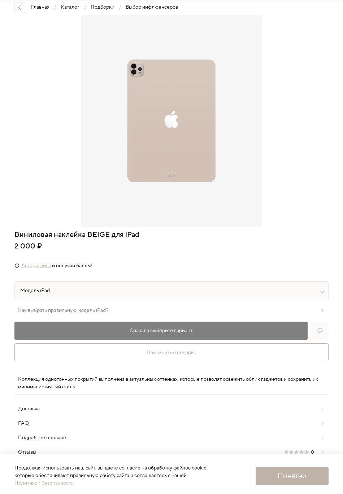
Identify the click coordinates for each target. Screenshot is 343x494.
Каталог (70, 7)
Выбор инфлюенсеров (152, 7)
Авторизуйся (36, 266)
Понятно (292, 476)
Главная (40, 7)
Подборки (102, 7)
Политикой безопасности (44, 483)
